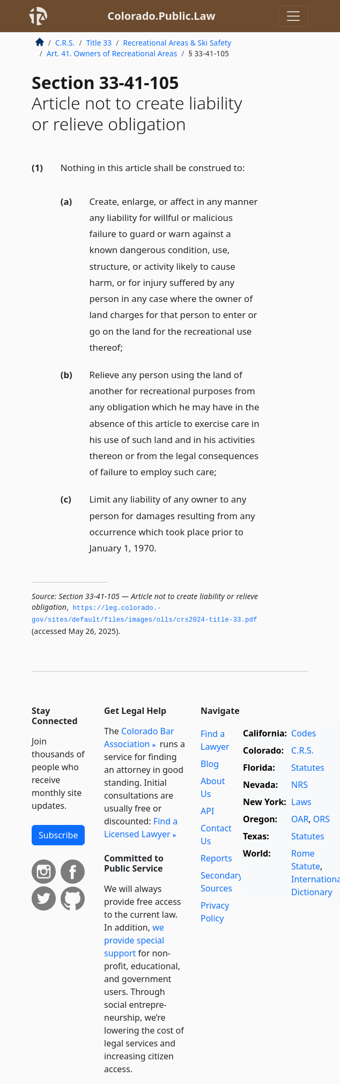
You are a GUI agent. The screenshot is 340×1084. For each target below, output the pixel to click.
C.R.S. (65, 43)
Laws (301, 802)
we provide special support (134, 940)
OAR (299, 819)
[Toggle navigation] (293, 16)
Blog (210, 764)
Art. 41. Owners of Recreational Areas (112, 53)
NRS (299, 785)
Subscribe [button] (58, 835)
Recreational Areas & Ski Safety (177, 43)
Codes (303, 733)
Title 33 (99, 43)
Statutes (307, 767)
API (207, 811)
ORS (321, 819)
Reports (216, 858)
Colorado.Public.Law (161, 16)
